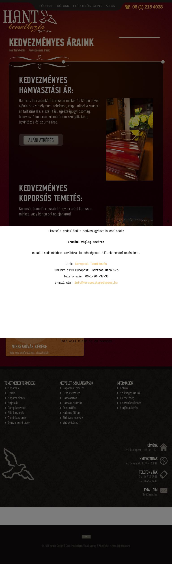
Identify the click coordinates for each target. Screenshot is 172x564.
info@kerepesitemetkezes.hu (95, 283)
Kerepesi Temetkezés (91, 264)
